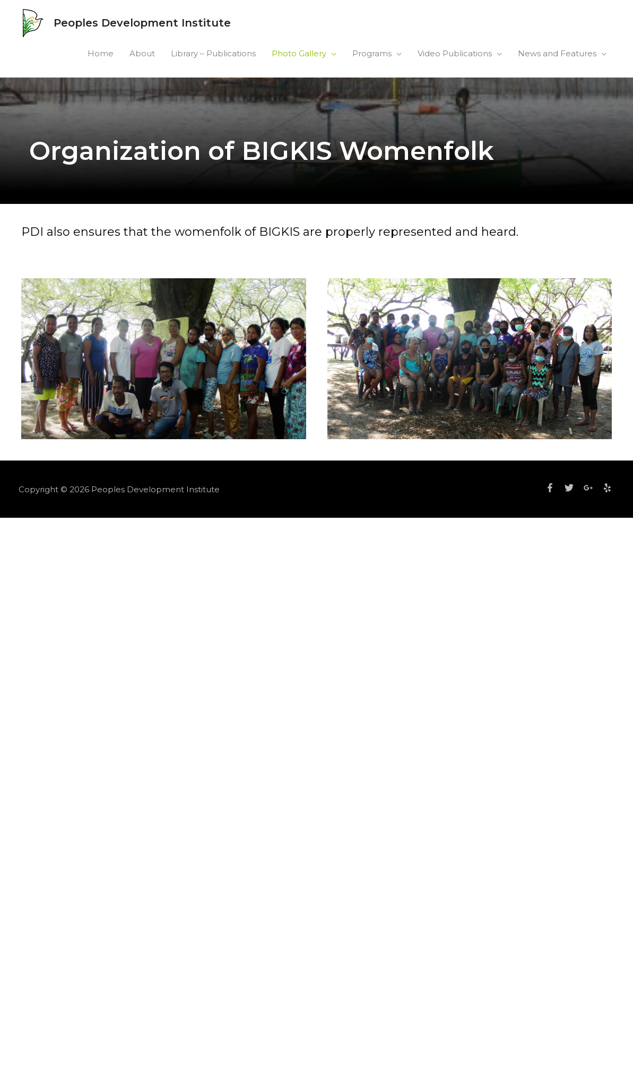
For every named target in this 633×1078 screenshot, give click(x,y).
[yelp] (608, 487)
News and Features (557, 53)
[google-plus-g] (592, 487)
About (142, 53)
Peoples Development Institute (142, 22)
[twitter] (573, 487)
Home (101, 53)
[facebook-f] (553, 487)
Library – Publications (213, 53)
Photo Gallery (299, 53)
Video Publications (455, 53)
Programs (372, 53)
